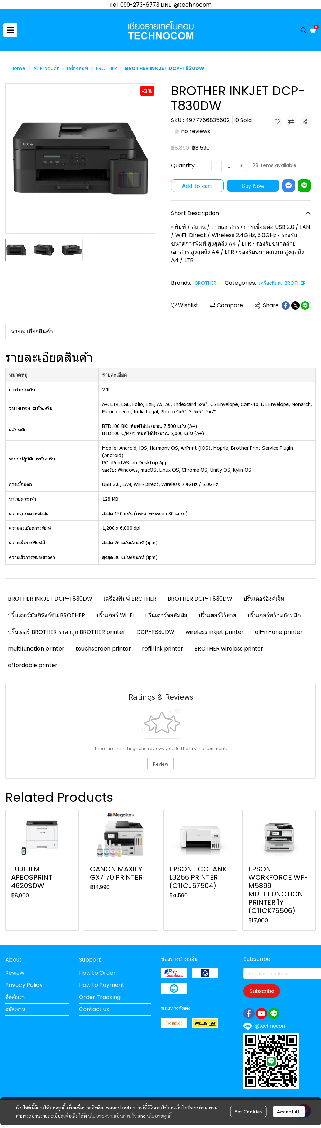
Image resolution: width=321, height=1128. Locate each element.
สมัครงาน (15, 1009)
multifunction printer (36, 649)
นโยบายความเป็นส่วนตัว (112, 1115)
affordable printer (32, 665)
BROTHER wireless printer (228, 649)
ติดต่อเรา (15, 997)
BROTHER (106, 68)
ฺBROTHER (205, 282)
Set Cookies (248, 1111)
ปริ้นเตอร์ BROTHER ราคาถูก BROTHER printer (66, 632)
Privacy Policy (24, 985)
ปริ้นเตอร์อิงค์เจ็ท (263, 599)
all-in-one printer (279, 632)
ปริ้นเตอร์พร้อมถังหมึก (274, 615)
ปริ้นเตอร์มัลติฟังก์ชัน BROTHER (46, 615)
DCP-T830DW (155, 632)
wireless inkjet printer (215, 632)
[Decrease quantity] (216, 166)
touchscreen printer (103, 649)
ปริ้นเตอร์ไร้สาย (217, 615)
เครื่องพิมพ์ (77, 68)
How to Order (97, 973)
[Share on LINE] (305, 305)
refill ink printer (162, 649)
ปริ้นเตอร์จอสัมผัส (166, 615)
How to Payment (101, 985)
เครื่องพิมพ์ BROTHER (130, 599)
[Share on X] (295, 305)
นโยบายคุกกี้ (159, 1115)
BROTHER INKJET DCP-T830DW (50, 599)
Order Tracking (100, 997)
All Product (46, 68)
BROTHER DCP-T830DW (200, 599)
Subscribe (261, 991)
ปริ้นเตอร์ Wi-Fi (115, 615)
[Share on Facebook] (286, 305)
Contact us (94, 1009)
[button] (304, 30)
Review (160, 763)
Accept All (289, 1111)
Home (18, 68)
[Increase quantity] (242, 166)
